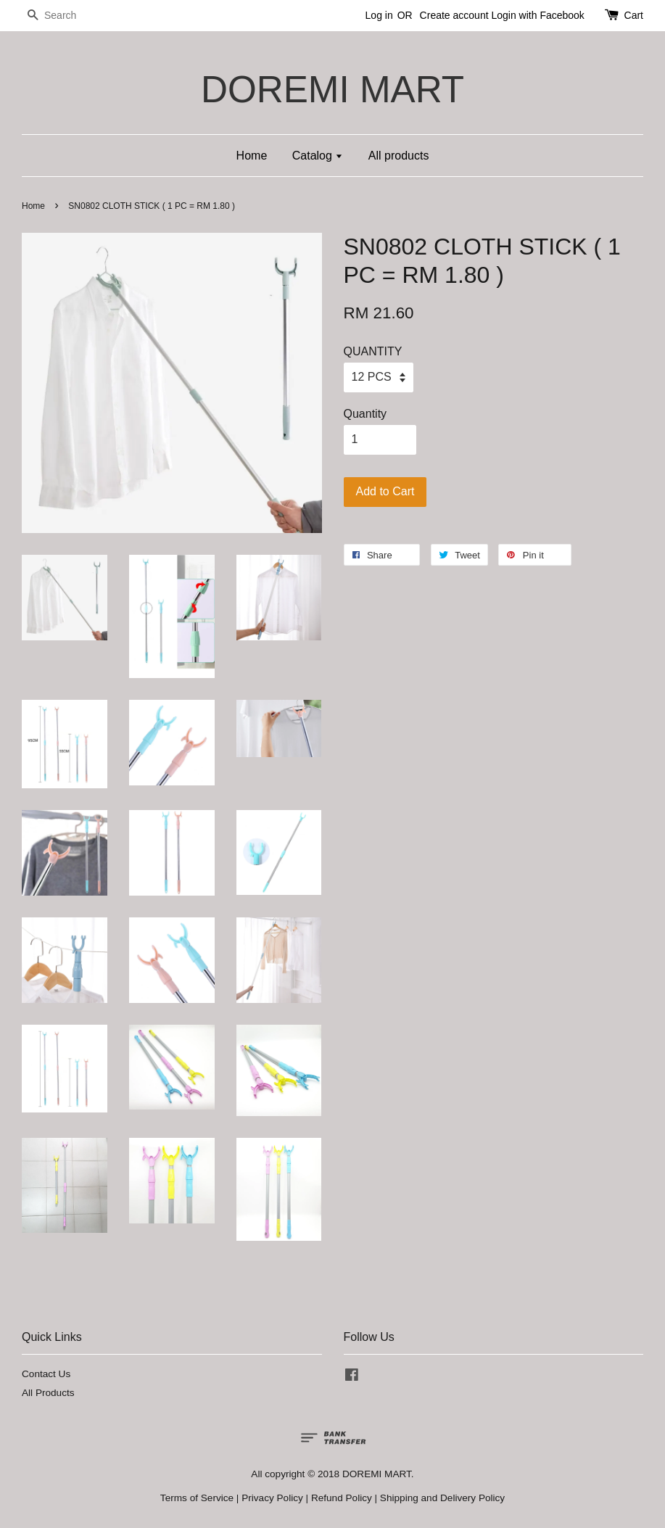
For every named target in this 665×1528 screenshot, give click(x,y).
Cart (633, 15)
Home (252, 155)
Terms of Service (197, 1497)
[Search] (65, 15)
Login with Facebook (537, 15)
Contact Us (46, 1373)
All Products (48, 1392)
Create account (454, 15)
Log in (379, 15)
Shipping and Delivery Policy (442, 1497)
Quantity (365, 414)
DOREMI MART (332, 89)
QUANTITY (373, 351)
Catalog (318, 155)
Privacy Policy (272, 1497)
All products (398, 155)
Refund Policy (341, 1497)
